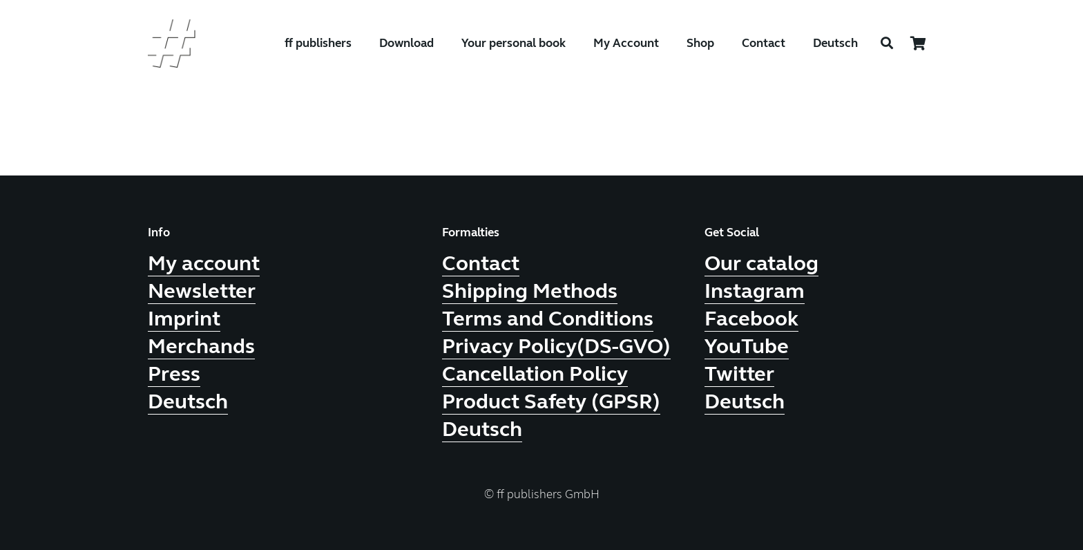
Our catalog (761, 263)
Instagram (755, 290)
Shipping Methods (529, 290)
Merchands (201, 346)
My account (204, 263)
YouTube (747, 346)
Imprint (184, 318)
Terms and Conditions (547, 318)
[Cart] (918, 43)
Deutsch (835, 43)
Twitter (739, 373)
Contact (480, 263)
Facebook (751, 318)
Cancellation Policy (535, 373)
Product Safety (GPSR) (551, 401)
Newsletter (202, 290)
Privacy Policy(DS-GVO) (556, 346)
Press (174, 373)
